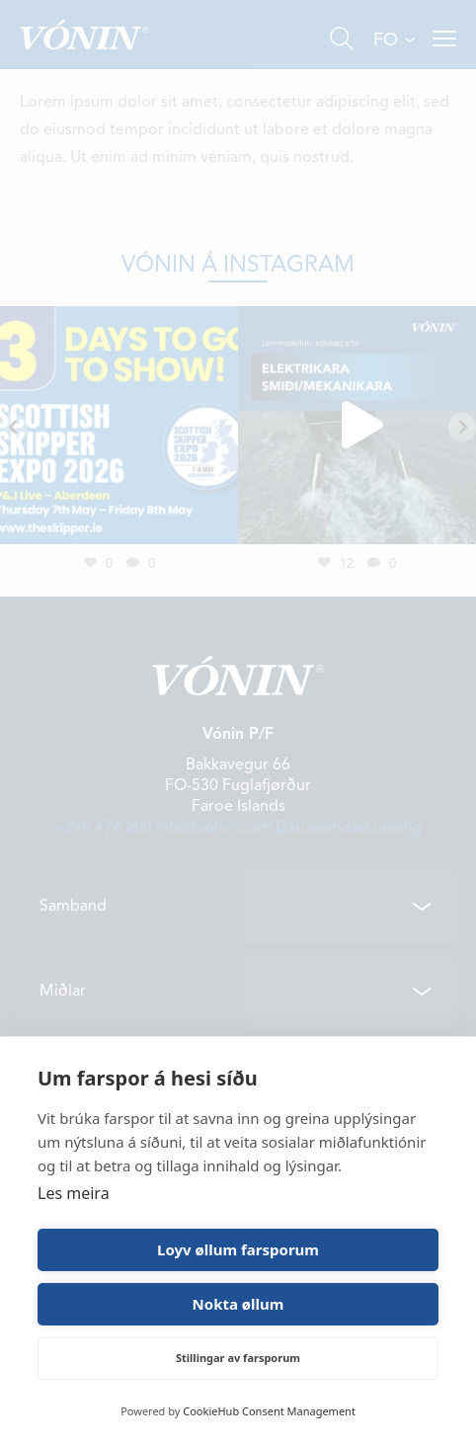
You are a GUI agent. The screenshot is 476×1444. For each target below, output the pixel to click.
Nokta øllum (238, 1304)
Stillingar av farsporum (238, 1357)
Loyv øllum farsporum (238, 1249)
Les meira (74, 1193)
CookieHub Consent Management (269, 1411)
